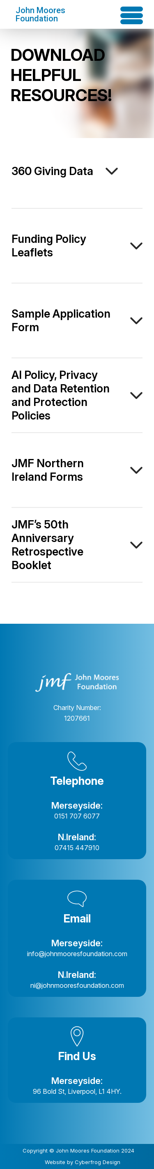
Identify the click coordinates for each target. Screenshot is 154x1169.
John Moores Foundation (40, 14)
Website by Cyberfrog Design (82, 1162)
